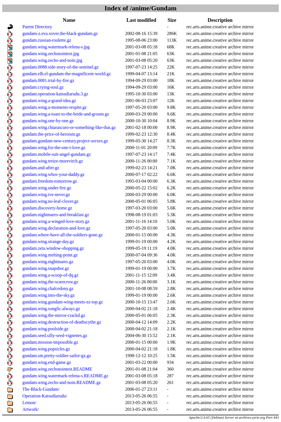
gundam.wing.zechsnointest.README (57, 369)
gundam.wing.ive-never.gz (46, 194)
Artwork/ (30, 409)
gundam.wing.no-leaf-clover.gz (50, 201)
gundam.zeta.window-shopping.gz (53, 248)
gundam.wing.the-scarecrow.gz (50, 281)
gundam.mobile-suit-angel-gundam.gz (56, 154)
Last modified (141, 20)
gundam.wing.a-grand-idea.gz (49, 100)
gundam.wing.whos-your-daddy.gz (53, 174)
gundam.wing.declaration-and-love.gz (56, 228)
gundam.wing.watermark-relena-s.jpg (56, 46)
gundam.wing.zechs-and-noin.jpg (52, 60)
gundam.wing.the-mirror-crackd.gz (53, 315)
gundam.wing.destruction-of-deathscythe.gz (61, 322)
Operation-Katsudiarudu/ (44, 395)
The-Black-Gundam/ (40, 389)
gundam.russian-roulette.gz (46, 40)
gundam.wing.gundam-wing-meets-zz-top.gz (62, 302)
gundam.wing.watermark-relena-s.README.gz (65, 375)
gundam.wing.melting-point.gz (50, 255)
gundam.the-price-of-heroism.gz (51, 134)
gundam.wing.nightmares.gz (47, 261)
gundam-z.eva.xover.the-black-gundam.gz (60, 33)
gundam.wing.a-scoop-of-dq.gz (50, 275)
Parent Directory (37, 26)
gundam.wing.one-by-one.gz (48, 120)
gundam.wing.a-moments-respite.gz (54, 107)
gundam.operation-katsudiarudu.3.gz (55, 93)
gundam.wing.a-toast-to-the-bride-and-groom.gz (65, 114)
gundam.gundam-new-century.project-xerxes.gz (65, 140)
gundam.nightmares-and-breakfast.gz (55, 214)
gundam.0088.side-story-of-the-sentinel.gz (60, 67)
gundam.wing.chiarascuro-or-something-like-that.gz (69, 127)
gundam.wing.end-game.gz (46, 362)
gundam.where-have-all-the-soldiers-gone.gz (62, 234)
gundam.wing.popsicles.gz (46, 348)
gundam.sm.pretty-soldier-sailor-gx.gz (56, 355)
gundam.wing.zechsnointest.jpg (50, 53)
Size (172, 20)
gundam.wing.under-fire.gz (46, 187)
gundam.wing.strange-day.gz (48, 241)
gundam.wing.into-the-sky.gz (48, 295)
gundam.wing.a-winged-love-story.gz (55, 221)
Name (69, 20)
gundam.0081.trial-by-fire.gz (48, 80)
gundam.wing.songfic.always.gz (51, 308)
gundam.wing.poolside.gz (45, 328)
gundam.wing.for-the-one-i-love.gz (53, 147)
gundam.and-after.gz (40, 167)
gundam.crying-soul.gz (43, 87)
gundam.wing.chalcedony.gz (47, 288)
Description (220, 20)
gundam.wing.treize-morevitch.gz (52, 161)
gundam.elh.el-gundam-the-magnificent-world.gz (66, 73)
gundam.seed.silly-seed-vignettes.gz (54, 335)
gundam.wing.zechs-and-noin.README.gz (61, 382)
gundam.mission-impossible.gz (50, 342)
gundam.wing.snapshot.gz (45, 268)
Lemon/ (29, 402)
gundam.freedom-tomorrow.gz (49, 181)
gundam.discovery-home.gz (47, 208)
